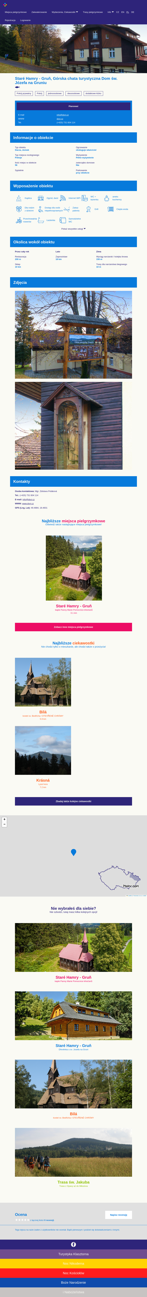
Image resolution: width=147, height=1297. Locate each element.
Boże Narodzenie (73, 1282)
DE (132, 12)
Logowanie (25, 20)
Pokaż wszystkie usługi (73, 229)
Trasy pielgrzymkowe (93, 12)
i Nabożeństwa (73, 1292)
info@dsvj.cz (63, 115)
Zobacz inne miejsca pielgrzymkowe (73, 627)
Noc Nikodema (73, 1263)
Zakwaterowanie (39, 12)
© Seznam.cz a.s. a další (139, 895)
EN (122, 12)
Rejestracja (10, 20)
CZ (117, 12)
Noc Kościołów (73, 1273)
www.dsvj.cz (28, 503)
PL (128, 12)
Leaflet (129, 895)
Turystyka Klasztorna (73, 1254)
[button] (73, 852)
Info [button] (111, 12)
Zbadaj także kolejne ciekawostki (73, 801)
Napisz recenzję (118, 1215)
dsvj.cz (60, 119)
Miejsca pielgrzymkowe (16, 12)
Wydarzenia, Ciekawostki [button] (65, 12)
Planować (73, 106)
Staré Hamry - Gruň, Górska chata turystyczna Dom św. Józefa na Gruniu (66, 80)
